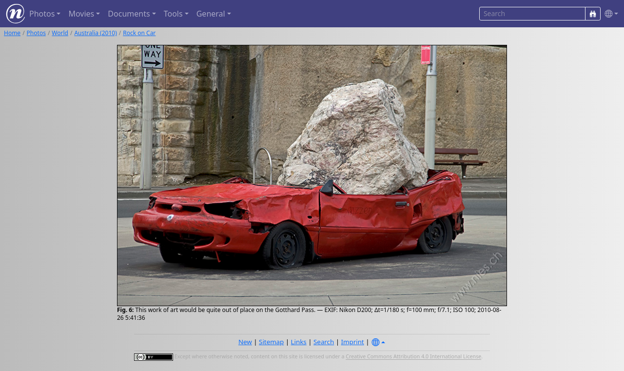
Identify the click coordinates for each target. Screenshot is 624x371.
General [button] (210, 13)
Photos (36, 33)
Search (323, 341)
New (245, 341)
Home (12, 33)
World (60, 33)
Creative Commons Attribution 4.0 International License (413, 356)
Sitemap (271, 341)
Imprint (352, 341)
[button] (609, 14)
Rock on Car (139, 33)
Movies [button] (81, 13)
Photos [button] (42, 13)
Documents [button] (129, 13)
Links (299, 341)
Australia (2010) (95, 33)
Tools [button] (173, 13)
